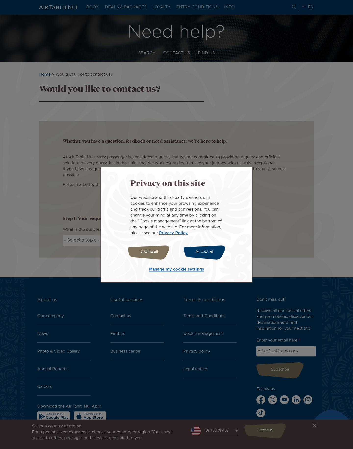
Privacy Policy (173, 232)
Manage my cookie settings (176, 270)
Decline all (148, 252)
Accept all (205, 252)
